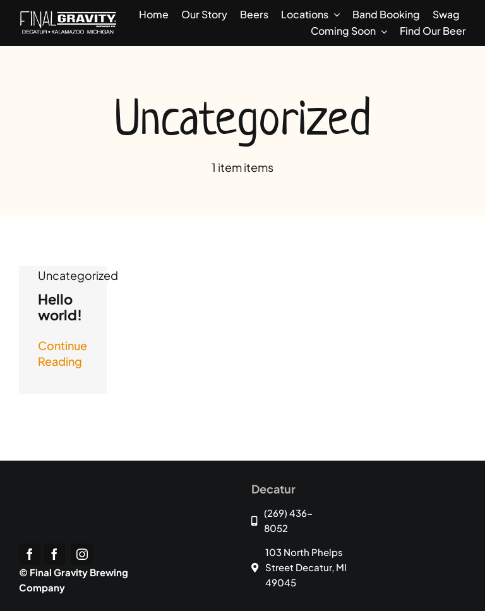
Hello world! (60, 307)
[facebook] (29, 554)
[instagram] (82, 554)
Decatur (273, 488)
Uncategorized (78, 275)
